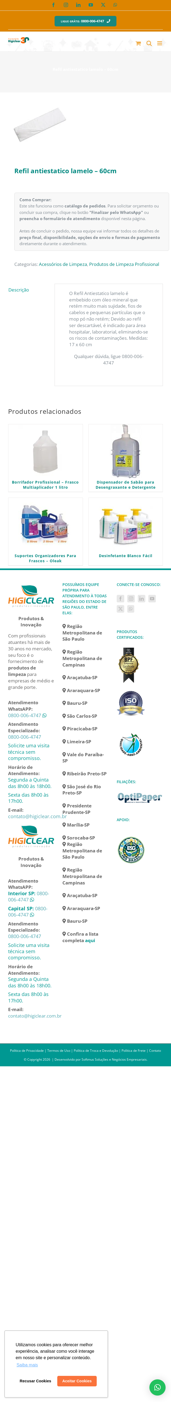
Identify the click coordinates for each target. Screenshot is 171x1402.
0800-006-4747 (24, 715)
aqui (90, 940)
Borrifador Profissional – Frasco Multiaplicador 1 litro (45, 485)
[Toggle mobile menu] (160, 43)
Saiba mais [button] (27, 1365)
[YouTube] (152, 598)
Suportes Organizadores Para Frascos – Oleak (45, 558)
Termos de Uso (58, 1050)
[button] (157, 1387)
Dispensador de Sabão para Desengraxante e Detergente (126, 485)
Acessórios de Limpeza (63, 264)
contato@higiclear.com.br (37, 816)
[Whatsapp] (130, 609)
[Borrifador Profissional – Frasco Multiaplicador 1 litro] (45, 451)
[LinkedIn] (141, 598)
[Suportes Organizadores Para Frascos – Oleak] (45, 525)
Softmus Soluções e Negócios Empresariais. (114, 1059)
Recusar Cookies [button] (35, 1381)
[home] (31, 585)
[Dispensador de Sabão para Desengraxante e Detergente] (126, 451)
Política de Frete (134, 1050)
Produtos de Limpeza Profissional (124, 264)
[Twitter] (120, 609)
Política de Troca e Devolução (96, 1050)
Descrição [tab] (18, 290)
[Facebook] (120, 598)
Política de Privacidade (27, 1050)
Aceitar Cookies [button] (77, 1381)
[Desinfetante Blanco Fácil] (126, 525)
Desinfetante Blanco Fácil (125, 555)
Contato (155, 1050)
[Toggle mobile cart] (138, 43)
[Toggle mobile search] (149, 43)
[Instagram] (131, 598)
